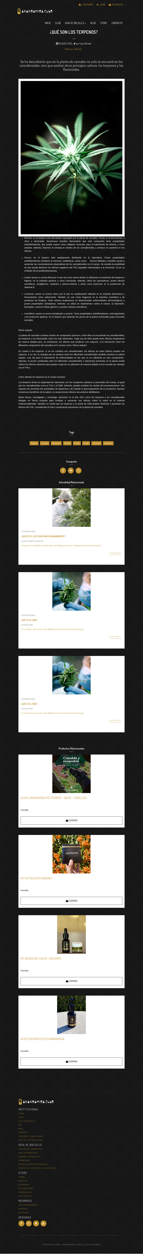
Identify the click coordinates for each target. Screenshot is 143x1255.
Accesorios (24, 1186)
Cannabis (44, 444)
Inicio (48, 24)
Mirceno (67, 444)
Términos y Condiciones (30, 1137)
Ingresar (23, 1210)
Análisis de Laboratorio (30, 1150)
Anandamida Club (51, 14)
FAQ (20, 1126)
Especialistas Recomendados (33, 1165)
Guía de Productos (28, 1154)
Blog (93, 24)
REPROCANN (23, 1162)
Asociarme (86, 4)
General (77, 50)
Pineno (76, 444)
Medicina (69, 50)
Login (101, 4)
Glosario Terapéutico (29, 1158)
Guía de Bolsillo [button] (75, 24)
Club (58, 24)
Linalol (86, 444)
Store (103, 24)
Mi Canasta (116, 4)
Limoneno (96, 444)
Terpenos (34, 444)
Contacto (117, 24)
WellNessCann (25, 1190)
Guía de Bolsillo (26, 1122)
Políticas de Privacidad (30, 1141)
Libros (21, 1178)
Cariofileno (108, 444)
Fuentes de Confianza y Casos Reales (37, 1169)
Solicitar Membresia (28, 1206)
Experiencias (25, 1193)
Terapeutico (56, 444)
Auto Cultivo (25, 1197)
